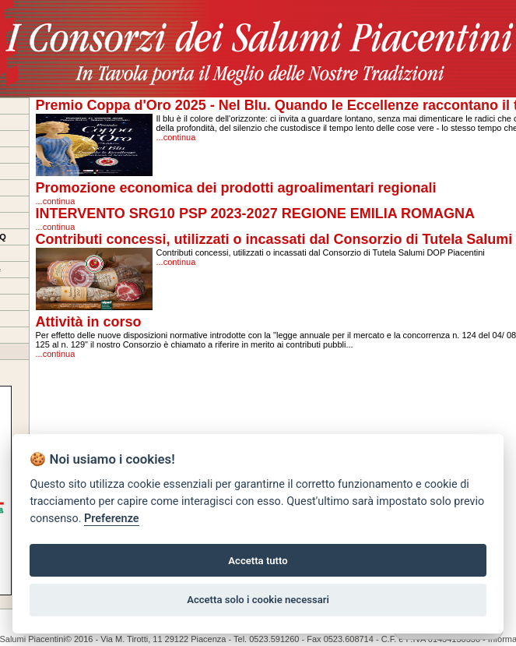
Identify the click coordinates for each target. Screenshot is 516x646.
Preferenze (111, 518)
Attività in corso (89, 322)
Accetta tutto (257, 561)
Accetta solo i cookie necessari (258, 599)
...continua (176, 137)
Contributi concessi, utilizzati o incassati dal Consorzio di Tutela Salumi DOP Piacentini (320, 252)
